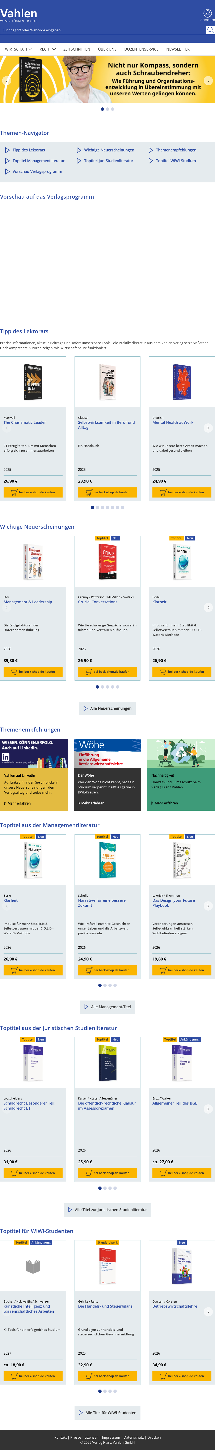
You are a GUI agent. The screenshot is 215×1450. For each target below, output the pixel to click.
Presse (75, 1437)
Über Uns (108, 49)
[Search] (103, 30)
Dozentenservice (142, 49)
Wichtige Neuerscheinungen (109, 149)
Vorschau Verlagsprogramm (37, 171)
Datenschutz (134, 1437)
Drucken (154, 1437)
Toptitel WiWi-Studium (176, 160)
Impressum (111, 1437)
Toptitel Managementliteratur (38, 160)
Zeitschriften (77, 49)
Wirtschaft (18, 49)
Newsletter (178, 49)
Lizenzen (91, 1437)
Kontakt (60, 1437)
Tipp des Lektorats (29, 149)
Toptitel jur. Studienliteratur (108, 160)
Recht (48, 49)
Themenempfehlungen (176, 149)
